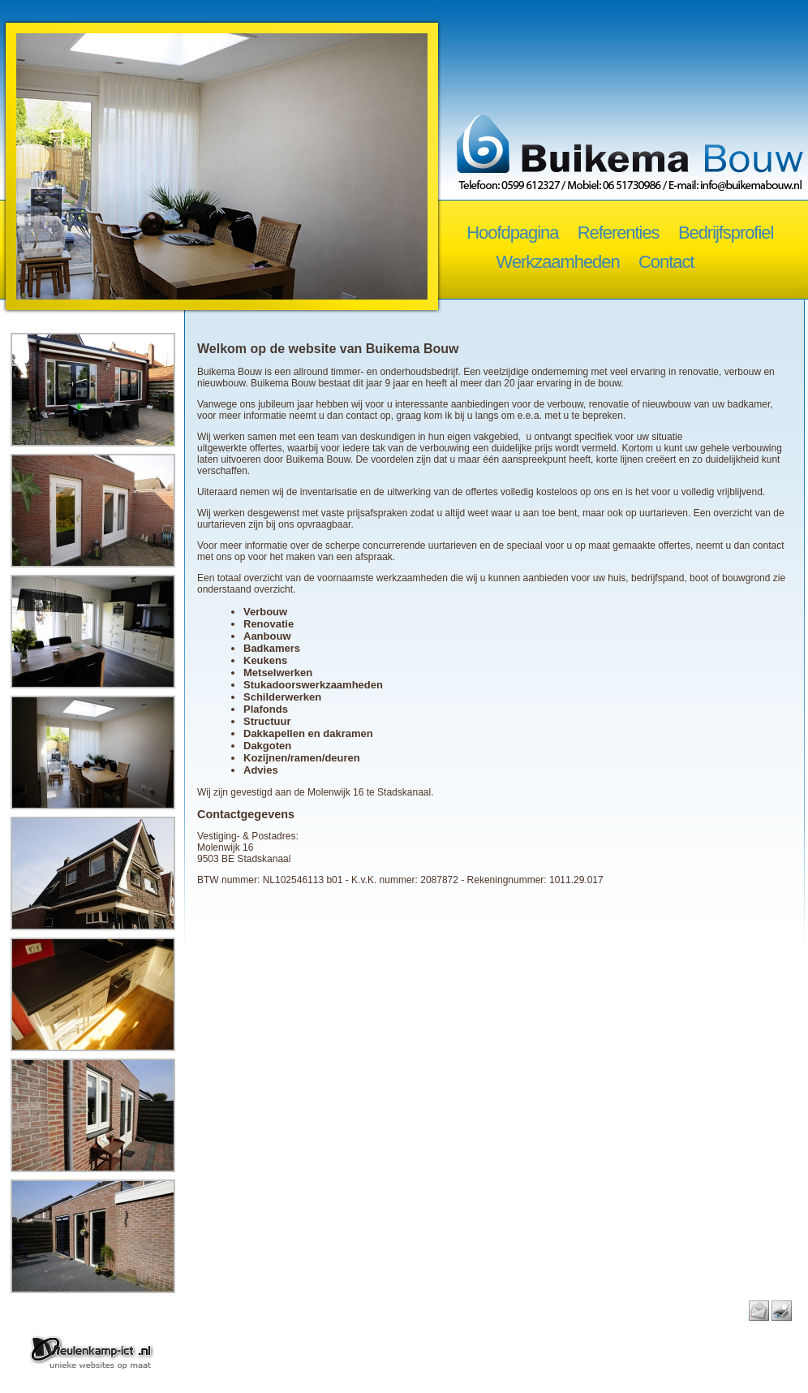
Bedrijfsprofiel (725, 232)
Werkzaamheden (558, 262)
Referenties (619, 232)
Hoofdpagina (512, 232)
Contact (666, 262)
